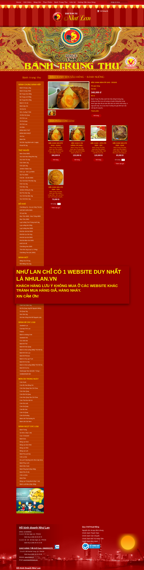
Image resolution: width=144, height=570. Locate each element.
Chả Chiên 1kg (24, 162)
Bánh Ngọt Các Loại (29, 426)
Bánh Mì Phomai (25, 356)
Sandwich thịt (24, 337)
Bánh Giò (22, 139)
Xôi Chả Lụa (23, 118)
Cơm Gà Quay (24, 406)
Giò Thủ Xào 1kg (25, 193)
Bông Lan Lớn (24, 451)
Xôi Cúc (22, 136)
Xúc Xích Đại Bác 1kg (26, 196)
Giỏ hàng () (104, 11)
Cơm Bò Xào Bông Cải (26, 385)
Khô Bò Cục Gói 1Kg (26, 234)
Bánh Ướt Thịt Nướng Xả (27, 418)
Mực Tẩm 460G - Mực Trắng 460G (30, 216)
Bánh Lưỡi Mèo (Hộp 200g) (28, 484)
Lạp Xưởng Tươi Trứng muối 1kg (29, 222)
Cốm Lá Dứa (23, 475)
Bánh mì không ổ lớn (26, 334)
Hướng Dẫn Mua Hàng (87, 2)
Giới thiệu (27, 2)
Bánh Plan (23, 478)
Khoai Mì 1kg (24, 145)
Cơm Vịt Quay (24, 412)
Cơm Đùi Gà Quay (25, 394)
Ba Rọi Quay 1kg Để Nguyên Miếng (30, 308)
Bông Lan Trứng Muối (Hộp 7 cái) (30, 481)
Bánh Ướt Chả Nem (26, 421)
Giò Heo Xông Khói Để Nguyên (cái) (30, 317)
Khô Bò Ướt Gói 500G (26, 231)
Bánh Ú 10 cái (24, 103)
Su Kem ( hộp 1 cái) (26, 433)
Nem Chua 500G (25, 153)
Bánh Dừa (23, 439)
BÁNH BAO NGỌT (25, 133)
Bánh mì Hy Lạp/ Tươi (26, 359)
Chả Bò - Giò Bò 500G (26, 178)
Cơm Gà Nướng (24, 415)
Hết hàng (96, 115)
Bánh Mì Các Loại (27, 322)
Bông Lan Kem (24, 442)
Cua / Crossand (24, 436)
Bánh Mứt (23, 257)
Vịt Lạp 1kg (23, 213)
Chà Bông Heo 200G (26, 246)
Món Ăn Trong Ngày (29, 379)
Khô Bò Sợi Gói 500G (26, 237)
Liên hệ (73, 2)
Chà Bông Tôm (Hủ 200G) (27, 252)
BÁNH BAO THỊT (25, 130)
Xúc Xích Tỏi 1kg (25, 159)
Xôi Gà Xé (23, 109)
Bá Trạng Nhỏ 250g (26, 100)
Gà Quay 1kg (24, 311)
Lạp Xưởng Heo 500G (26, 228)
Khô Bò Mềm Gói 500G (27, 240)
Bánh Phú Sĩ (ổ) (24, 472)
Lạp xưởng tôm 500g (26, 225)
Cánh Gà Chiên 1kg (26, 305)
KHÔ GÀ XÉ (23, 243)
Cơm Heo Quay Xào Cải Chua (29, 388)
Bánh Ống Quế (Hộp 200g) (28, 469)
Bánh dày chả (24, 106)
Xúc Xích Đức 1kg (25, 199)
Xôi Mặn (22, 127)
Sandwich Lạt (24, 325)
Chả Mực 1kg (24, 187)
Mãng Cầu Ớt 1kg (25, 261)
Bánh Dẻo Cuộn (24, 466)
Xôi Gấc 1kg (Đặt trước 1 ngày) (29, 142)
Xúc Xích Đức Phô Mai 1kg (28, 181)
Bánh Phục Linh (24, 463)
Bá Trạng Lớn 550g (25, 97)
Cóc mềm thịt (24, 341)
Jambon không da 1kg (26, 190)
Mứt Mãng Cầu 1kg (25, 264)
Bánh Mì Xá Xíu (24, 368)
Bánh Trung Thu (60, 2)
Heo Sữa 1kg (24, 314)
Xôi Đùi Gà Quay (25, 115)
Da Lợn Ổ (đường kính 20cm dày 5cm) (31, 460)
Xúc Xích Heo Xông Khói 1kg (28, 156)
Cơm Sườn (23, 382)
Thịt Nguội (24, 150)
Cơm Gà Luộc (24, 403)
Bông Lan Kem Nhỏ (26, 445)
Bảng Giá (37, 2)
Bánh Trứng (23, 430)
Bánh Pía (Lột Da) (25, 454)
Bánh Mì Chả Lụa (25, 353)
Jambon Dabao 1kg (25, 169)
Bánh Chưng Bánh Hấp (30, 85)
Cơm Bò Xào (23, 409)
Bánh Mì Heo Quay (25, 347)
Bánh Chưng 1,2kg (25, 88)
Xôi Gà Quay (23, 121)
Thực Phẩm (47, 2)
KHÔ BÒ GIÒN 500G (26, 210)
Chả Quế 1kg (24, 165)
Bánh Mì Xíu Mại (25, 362)
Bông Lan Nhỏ (24, 448)
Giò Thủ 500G (24, 175)
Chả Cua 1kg (24, 184)
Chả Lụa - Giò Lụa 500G (27, 172)
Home (18, 2)
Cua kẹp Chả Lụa (25, 328)
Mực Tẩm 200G (24, 219)
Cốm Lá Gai (23, 457)
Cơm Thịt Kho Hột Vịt (26, 400)
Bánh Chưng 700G (25, 91)
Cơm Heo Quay (24, 391)
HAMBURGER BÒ (25, 374)
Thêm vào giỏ (120, 163)
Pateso (22, 331)
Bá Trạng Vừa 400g (26, 94)
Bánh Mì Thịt (23, 344)
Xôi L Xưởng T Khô (25, 112)
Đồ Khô (22, 204)
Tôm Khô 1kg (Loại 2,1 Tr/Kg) (28, 249)
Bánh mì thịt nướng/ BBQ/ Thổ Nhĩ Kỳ (31, 350)
